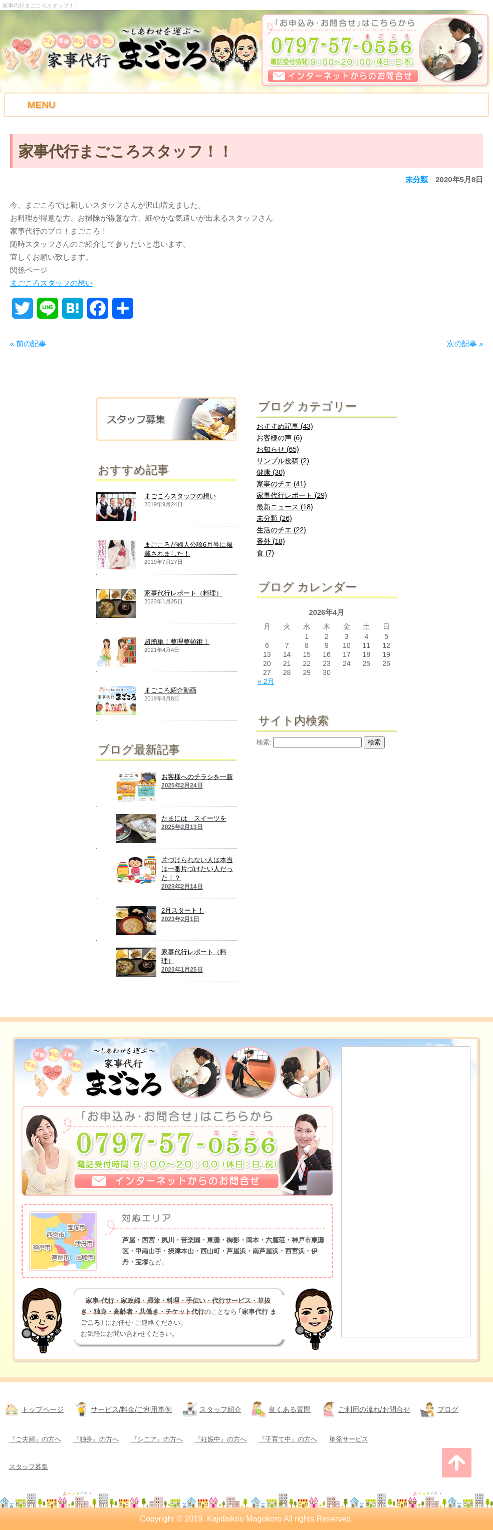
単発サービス (348, 1439)
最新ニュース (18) (285, 507)
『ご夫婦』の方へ (35, 1439)
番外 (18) (271, 541)
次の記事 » (465, 343)
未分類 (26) (274, 518)
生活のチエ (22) (281, 530)
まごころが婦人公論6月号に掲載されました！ (188, 549)
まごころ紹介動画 (170, 690)
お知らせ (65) (278, 449)
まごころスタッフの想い (51, 283)
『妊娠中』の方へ (220, 1439)
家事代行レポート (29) (292, 495)
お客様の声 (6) (279, 438)
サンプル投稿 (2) (283, 461)
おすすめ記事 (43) (285, 426)
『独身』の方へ (96, 1439)
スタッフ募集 (28, 1466)
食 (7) (265, 553)
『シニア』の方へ (157, 1439)
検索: (264, 742)
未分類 (416, 179)
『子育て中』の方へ (288, 1439)
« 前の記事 (28, 343)
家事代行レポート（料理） (183, 593)
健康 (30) (271, 472)
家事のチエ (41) (281, 484)
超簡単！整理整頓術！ (176, 641)
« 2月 (266, 681)
